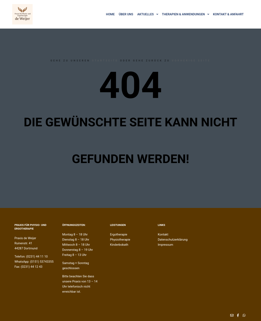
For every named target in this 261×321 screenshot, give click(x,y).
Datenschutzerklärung (173, 239)
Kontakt (163, 234)
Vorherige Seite (191, 60)
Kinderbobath (119, 245)
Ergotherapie (118, 234)
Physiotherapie (120, 239)
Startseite (105, 60)
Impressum (165, 245)
